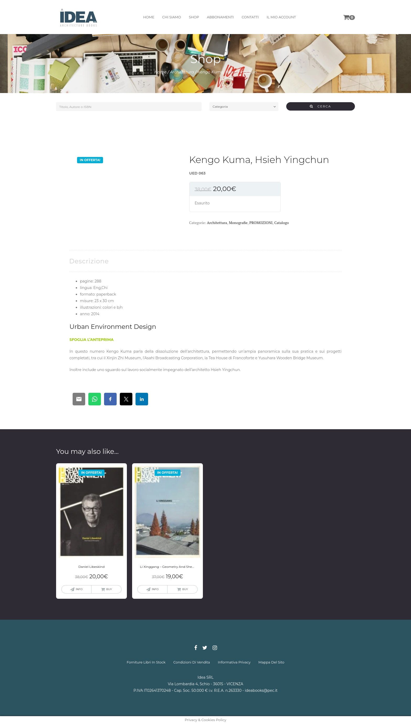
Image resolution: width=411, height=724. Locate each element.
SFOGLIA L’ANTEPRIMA (91, 339)
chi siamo (171, 17)
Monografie (238, 222)
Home (160, 71)
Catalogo (281, 222)
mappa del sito (271, 662)
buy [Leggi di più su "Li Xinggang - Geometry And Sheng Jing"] (185, 589)
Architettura (182, 71)
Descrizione (89, 261)
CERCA (320, 106)
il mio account (281, 17)
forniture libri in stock (146, 662)
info (79, 589)
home (148, 17)
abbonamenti (220, 17)
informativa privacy (234, 662)
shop (194, 17)
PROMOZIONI (260, 222)
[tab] (89, 261)
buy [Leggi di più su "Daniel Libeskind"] (109, 589)
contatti (250, 17)
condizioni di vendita (191, 662)
